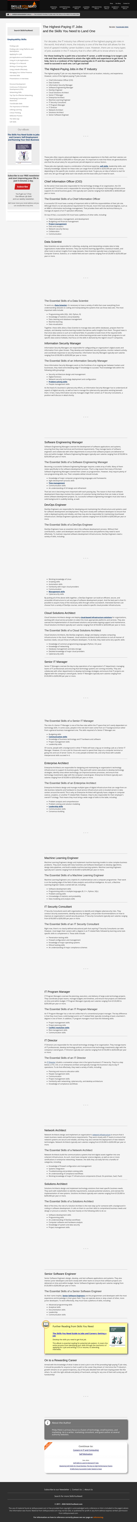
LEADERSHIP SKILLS (77, 7)
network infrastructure (101, 1135)
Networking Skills (16, 92)
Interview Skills (15, 75)
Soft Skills (13, 122)
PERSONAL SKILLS (53, 7)
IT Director (51, 1062)
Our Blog (118, 3)
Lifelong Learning (16, 110)
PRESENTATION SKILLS (97, 7)
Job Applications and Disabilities (21, 57)
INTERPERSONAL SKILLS (65, 7)
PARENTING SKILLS (125, 7)
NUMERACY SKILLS (115, 7)
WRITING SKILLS (106, 7)
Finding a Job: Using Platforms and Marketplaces (22, 50)
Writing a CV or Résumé (18, 63)
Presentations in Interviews (19, 79)
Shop (111, 3)
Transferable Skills (16, 104)
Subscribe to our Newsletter (56, 1489)
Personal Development (17, 84)
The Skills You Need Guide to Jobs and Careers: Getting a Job (79, 1334)
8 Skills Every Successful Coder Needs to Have (86, 1469)
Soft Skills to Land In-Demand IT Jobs (86, 1463)
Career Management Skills (21, 14)
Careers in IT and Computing (86, 1450)
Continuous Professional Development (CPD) (18, 88)
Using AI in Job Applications (19, 60)
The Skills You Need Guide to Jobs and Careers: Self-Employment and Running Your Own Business (23, 137)
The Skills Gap (14, 119)
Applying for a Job (16, 54)
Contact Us (126, 3)
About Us (88, 1489)
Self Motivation (86, 1454)
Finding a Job (14, 46)
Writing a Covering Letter (18, 66)
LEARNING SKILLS (86, 7)
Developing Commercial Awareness (18, 99)
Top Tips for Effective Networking (21, 95)
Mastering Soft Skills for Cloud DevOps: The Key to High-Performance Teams (85, 1466)
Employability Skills (16, 39)
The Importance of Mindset (19, 107)
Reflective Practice (16, 116)
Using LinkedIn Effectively (18, 69)
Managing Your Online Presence (21, 72)
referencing (98, 1517)
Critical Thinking (15, 113)
